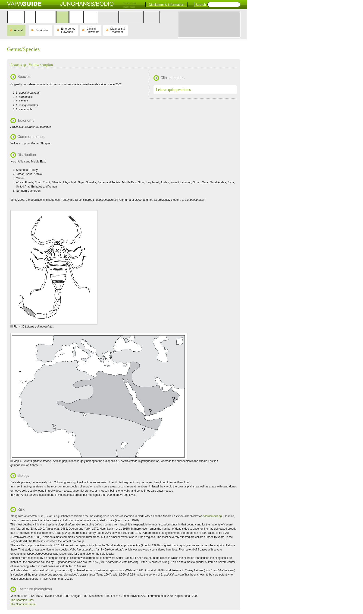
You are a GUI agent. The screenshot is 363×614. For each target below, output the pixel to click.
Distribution (43, 30)
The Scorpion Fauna (23, 604)
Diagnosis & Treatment (117, 30)
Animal (18, 30)
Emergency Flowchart (68, 30)
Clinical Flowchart (93, 30)
